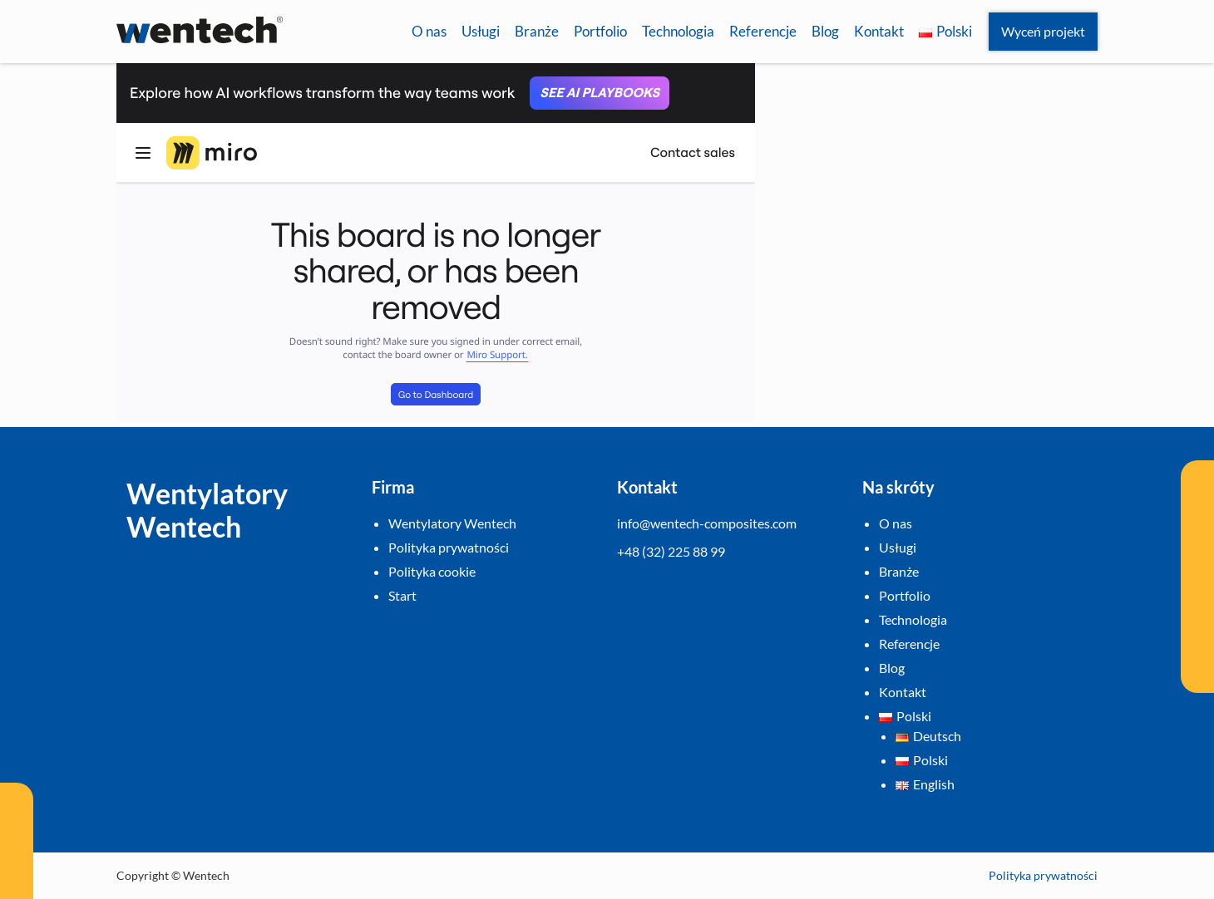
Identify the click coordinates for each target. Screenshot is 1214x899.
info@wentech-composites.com (707, 523)
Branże (537, 31)
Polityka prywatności (448, 547)
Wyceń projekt (1043, 31)
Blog (825, 31)
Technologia (678, 31)
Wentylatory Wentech (452, 523)
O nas (429, 31)
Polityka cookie (432, 571)
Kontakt (879, 31)
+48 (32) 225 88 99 (671, 551)
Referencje (763, 31)
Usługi (480, 31)
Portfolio (600, 31)
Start (402, 595)
